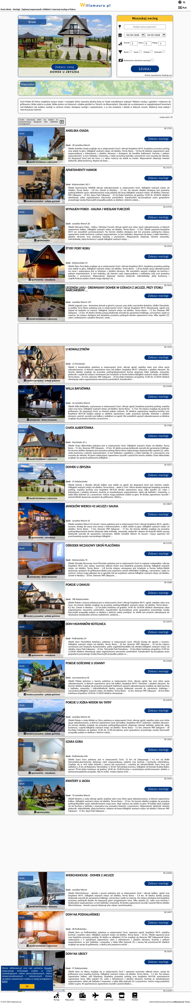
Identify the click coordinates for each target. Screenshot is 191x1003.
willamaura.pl (95, 5)
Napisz (187, 1002)
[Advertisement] (95, 844)
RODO (5, 981)
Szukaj (145, 69)
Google (48, 968)
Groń (21, 133)
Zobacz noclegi (158, 139)
